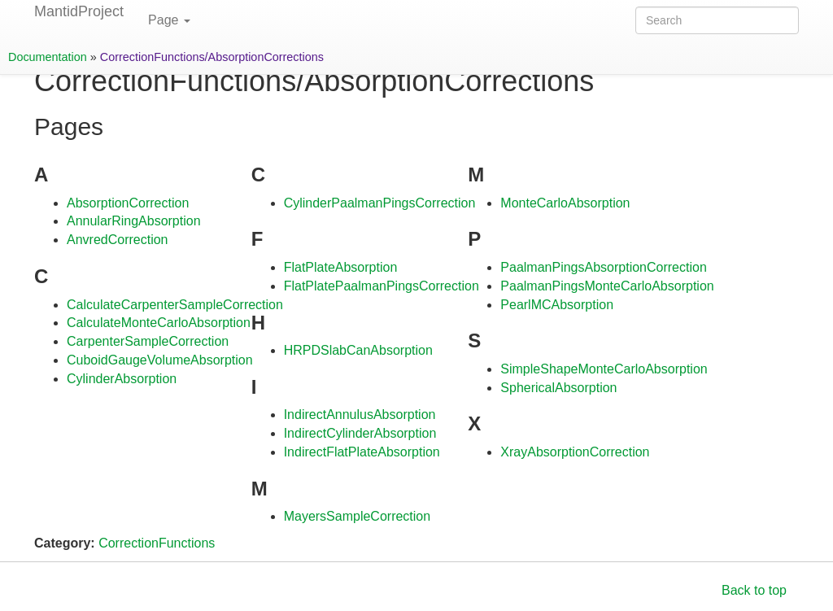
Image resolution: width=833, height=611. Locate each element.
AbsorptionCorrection (128, 203)
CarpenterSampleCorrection (148, 341)
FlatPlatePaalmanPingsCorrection (381, 286)
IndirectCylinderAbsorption (360, 433)
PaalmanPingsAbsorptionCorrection (603, 267)
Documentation (47, 56)
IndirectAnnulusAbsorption (360, 414)
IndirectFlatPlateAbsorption (362, 452)
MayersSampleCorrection (357, 516)
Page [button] (169, 20)
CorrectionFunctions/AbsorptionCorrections (212, 56)
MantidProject (79, 11)
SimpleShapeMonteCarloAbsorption (603, 369)
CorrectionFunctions (156, 543)
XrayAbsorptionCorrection (574, 452)
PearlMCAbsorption (556, 305)
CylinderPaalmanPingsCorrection (380, 203)
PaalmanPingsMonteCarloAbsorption (606, 286)
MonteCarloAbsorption (565, 203)
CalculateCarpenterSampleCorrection (175, 305)
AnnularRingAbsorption (134, 221)
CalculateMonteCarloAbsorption (159, 323)
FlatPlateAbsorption (341, 267)
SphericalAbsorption (558, 388)
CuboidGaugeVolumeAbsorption (160, 360)
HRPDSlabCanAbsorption (358, 350)
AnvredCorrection (117, 240)
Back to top (754, 590)
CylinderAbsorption (122, 379)
